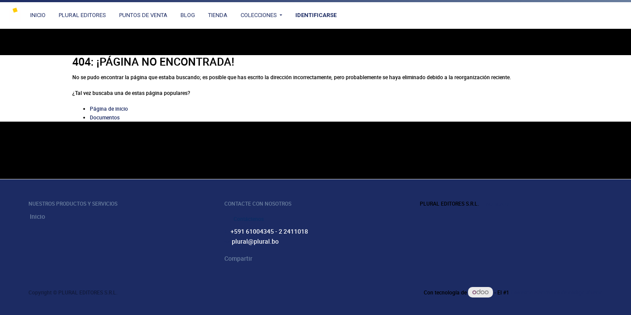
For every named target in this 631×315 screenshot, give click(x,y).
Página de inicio (109, 108)
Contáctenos (249, 218)
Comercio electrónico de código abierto (556, 292)
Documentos (105, 117)
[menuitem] (38, 15)
